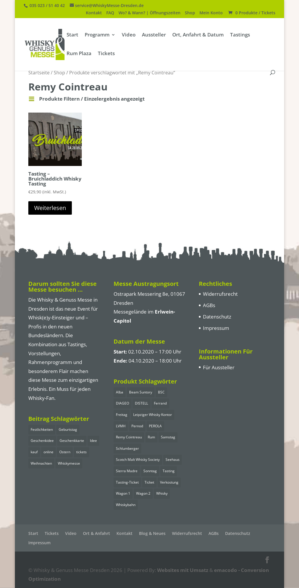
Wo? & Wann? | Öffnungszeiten (149, 13)
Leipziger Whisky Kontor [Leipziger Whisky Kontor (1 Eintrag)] (152, 414)
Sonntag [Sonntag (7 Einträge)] (150, 470)
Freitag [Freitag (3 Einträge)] (121, 414)
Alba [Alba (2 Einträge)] (119, 392)
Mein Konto (211, 13)
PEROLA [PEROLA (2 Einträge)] (155, 426)
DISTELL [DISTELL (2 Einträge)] (141, 403)
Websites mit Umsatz (182, 570)
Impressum (216, 328)
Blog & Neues (152, 533)
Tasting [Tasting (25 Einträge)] (169, 470)
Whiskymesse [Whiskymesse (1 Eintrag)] (69, 463)
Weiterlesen (50, 208)
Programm (97, 35)
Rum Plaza (79, 54)
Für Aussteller (218, 367)
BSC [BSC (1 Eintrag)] (161, 392)
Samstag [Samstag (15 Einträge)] (168, 437)
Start (72, 35)
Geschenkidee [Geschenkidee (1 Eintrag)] (42, 440)
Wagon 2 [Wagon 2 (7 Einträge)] (143, 493)
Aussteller (154, 35)
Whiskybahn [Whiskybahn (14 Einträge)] (125, 504)
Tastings (240, 35)
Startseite (39, 72)
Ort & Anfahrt (96, 533)
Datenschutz (217, 316)
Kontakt (94, 13)
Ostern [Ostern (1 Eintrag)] (64, 451)
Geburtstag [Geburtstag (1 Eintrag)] (68, 429)
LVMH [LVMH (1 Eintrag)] (121, 426)
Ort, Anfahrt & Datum (198, 35)
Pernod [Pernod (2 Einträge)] (137, 426)
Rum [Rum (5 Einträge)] (151, 437)
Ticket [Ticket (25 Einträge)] (149, 482)
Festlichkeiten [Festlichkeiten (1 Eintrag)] (42, 429)
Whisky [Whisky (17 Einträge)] (162, 493)
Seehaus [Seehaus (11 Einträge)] (173, 459)
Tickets (106, 54)
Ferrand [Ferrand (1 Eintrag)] (160, 403)
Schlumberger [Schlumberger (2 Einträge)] (127, 448)
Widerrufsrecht (220, 293)
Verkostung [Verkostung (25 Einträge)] (169, 482)
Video (128, 35)
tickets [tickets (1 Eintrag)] (81, 451)
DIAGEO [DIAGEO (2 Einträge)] (122, 403)
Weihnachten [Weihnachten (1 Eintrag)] (41, 463)
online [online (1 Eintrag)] (48, 451)
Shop (190, 13)
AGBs (209, 305)
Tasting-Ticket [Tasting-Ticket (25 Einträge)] (127, 482)
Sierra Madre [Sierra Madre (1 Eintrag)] (127, 470)
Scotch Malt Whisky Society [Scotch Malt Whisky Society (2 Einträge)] (138, 459)
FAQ (110, 13)
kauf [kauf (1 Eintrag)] (34, 451)
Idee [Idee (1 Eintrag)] (93, 440)
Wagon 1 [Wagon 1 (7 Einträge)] (123, 493)
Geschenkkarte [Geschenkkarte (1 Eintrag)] (72, 440)
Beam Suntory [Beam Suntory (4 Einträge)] (140, 392)
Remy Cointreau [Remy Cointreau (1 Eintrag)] (129, 437)
